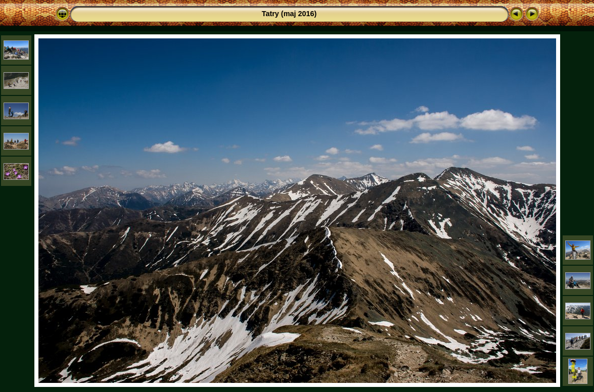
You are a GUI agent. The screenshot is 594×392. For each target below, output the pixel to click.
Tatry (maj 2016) (289, 14)
